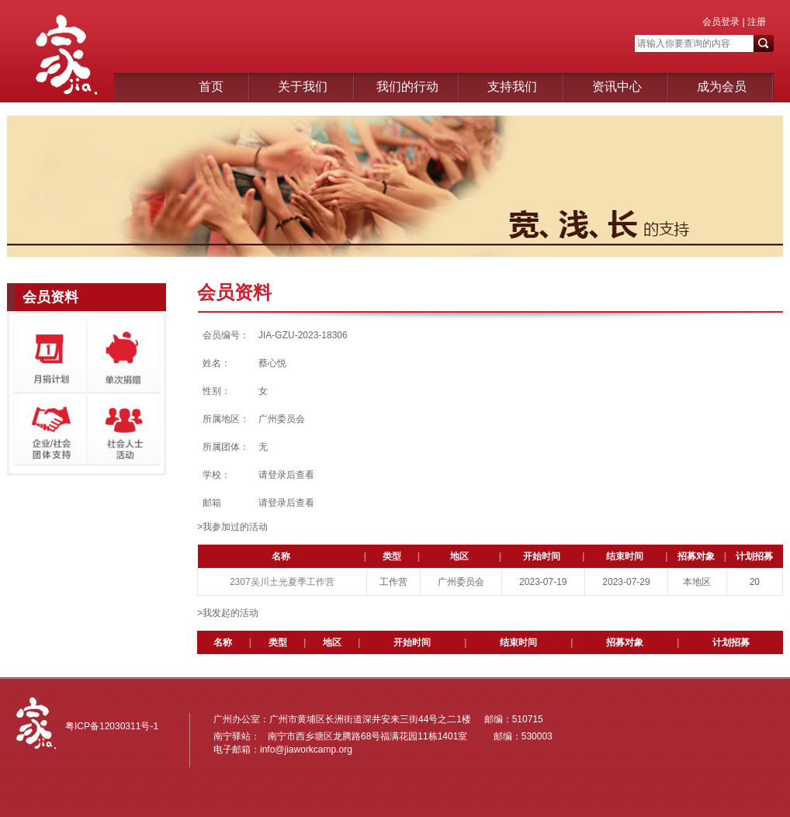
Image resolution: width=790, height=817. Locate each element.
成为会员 (722, 86)
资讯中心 (617, 86)
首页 (211, 86)
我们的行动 (407, 86)
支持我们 (512, 86)
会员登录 (721, 21)
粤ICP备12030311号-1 (111, 726)
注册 (755, 21)
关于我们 (302, 86)
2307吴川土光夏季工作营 (282, 581)
